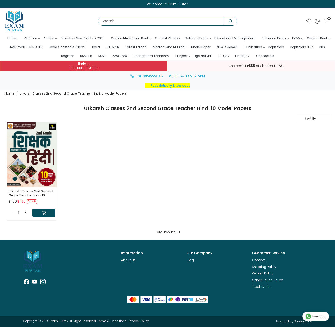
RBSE (322, 47)
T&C (280, 66)
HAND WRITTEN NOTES (26, 47)
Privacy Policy (139, 321)
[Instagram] (42, 282)
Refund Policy (262, 273)
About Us (128, 260)
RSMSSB (86, 56)
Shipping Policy (264, 267)
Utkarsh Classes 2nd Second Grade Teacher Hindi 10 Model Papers (31, 193)
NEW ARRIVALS (227, 47)
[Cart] (43, 213)
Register (67, 56)
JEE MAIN (112, 47)
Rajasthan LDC (301, 47)
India (96, 47)
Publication (255, 47)
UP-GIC (223, 56)
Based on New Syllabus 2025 (82, 38)
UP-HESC (242, 56)
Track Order (261, 286)
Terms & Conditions (111, 321)
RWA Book (119, 56)
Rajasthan (276, 47)
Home (12, 38)
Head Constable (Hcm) (67, 47)
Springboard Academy (151, 56)
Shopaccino (303, 321)
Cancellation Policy (267, 280)
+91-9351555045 (146, 76)
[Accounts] (317, 21)
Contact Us (265, 56)
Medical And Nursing (170, 47)
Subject (182, 56)
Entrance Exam (275, 38)
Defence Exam (198, 38)
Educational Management (235, 38)
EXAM (297, 38)
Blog (190, 260)
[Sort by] (313, 118)
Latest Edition (136, 47)
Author (50, 38)
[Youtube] (34, 282)
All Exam (32, 38)
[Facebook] (26, 282)
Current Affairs (168, 38)
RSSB (102, 56)
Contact (258, 260)
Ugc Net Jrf (202, 56)
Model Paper (201, 47)
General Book (318, 38)
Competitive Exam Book (131, 38)
